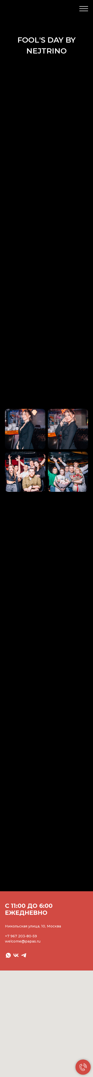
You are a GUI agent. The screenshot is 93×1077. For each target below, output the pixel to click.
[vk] (16, 955)
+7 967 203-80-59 (21, 936)
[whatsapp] (8, 955)
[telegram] (24, 955)
